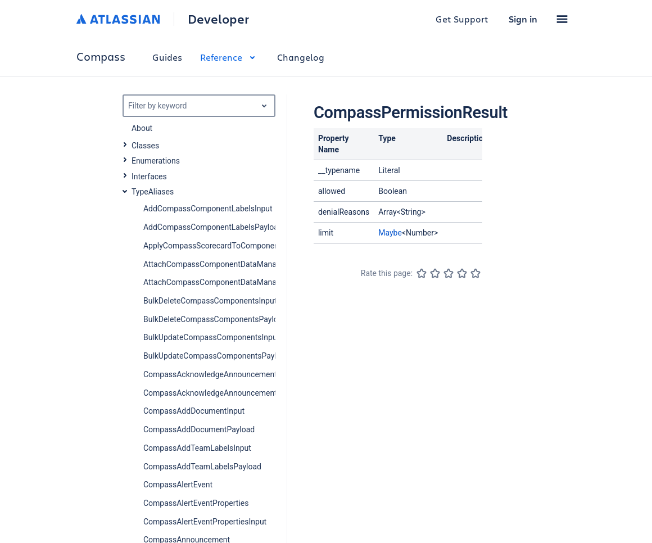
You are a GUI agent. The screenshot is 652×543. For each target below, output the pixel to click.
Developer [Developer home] (218, 19)
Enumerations (156, 160)
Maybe (390, 232)
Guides (167, 57)
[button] (562, 19)
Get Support (462, 19)
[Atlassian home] (118, 19)
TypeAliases (153, 191)
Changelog (300, 57)
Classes (145, 145)
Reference (229, 57)
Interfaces (149, 176)
